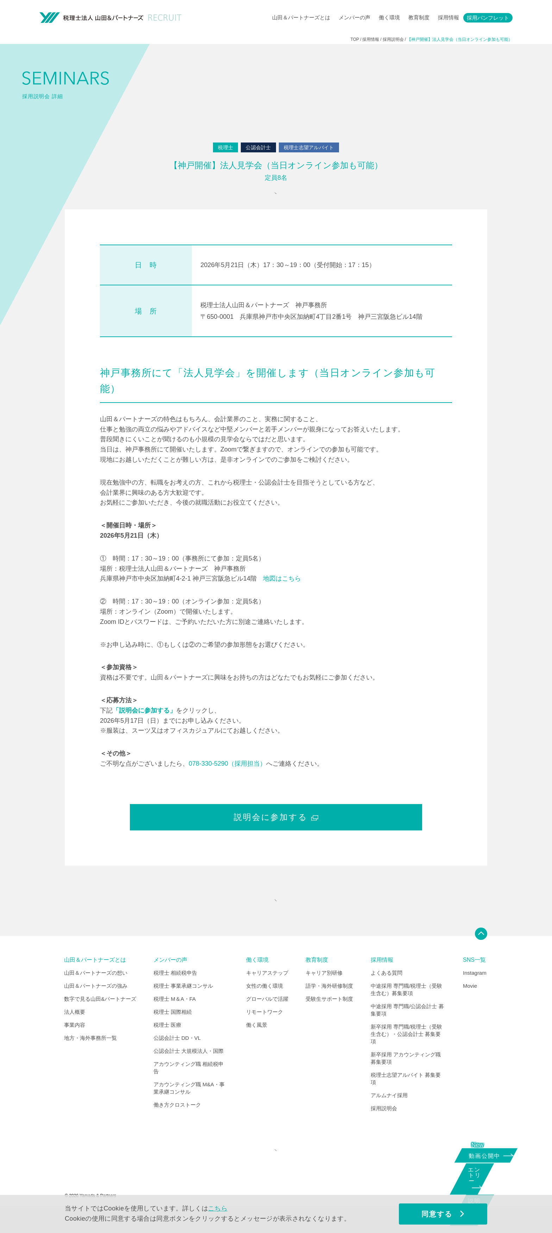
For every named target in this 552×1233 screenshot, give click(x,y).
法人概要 (74, 1030)
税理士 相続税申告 (175, 991)
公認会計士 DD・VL (177, 1056)
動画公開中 (486, 1154)
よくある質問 (386, 991)
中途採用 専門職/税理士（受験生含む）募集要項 (406, 1007)
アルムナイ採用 (389, 1114)
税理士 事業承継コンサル (183, 1004)
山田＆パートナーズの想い (95, 991)
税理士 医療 (167, 1043)
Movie (470, 1004)
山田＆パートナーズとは (301, 17)
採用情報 (448, 17)
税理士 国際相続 (172, 1030)
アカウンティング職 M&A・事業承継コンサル (189, 1106)
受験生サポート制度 (329, 1017)
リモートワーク (264, 1030)
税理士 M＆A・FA (174, 1017)
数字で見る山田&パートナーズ (100, 1017)
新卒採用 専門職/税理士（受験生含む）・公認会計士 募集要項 (406, 1052)
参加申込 (274, 198)
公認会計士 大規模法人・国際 (188, 1069)
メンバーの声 (354, 17)
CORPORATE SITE (274, 1173)
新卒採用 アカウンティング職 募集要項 (406, 1076)
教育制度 (418, 17)
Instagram (475, 991)
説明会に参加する (276, 826)
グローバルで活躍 (267, 1017)
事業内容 (74, 1043)
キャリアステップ (267, 991)
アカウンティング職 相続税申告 (188, 1086)
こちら (217, 1208)
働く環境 (389, 17)
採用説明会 (384, 1127)
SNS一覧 (474, 978)
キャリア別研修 (324, 991)
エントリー (483, 1181)
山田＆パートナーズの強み (95, 1004)
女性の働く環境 (264, 1004)
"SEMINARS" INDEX (274, 914)
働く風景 (256, 1043)
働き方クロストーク (177, 1123)
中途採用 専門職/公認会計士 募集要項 (407, 1028)
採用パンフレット (488, 18)
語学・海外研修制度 (329, 1004)
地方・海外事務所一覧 (90, 1056)
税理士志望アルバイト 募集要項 (406, 1097)
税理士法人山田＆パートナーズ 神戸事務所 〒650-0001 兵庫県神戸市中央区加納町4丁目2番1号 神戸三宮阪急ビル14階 (311, 320)
